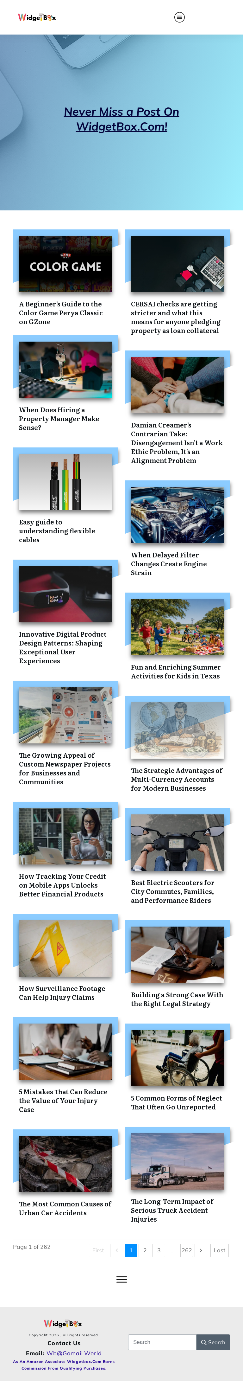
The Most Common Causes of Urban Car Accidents (65, 1208)
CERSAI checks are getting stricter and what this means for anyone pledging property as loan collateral (176, 317)
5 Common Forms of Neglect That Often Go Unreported (176, 1102)
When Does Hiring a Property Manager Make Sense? (59, 418)
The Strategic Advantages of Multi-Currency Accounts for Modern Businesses (176, 779)
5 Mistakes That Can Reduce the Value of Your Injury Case (63, 1100)
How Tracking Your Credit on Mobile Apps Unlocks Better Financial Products (62, 884)
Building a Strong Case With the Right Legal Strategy (177, 999)
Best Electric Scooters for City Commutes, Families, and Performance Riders (173, 891)
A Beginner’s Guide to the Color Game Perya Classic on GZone (61, 312)
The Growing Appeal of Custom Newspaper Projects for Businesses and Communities (65, 768)
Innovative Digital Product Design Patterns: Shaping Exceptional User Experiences (63, 647)
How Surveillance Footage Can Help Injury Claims (62, 992)
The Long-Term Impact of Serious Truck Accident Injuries (172, 1210)
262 (187, 1250)
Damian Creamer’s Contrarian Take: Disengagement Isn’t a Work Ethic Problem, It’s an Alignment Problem (177, 442)
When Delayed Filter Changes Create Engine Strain (169, 563)
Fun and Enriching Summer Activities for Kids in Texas (176, 671)
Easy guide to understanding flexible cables (57, 530)
